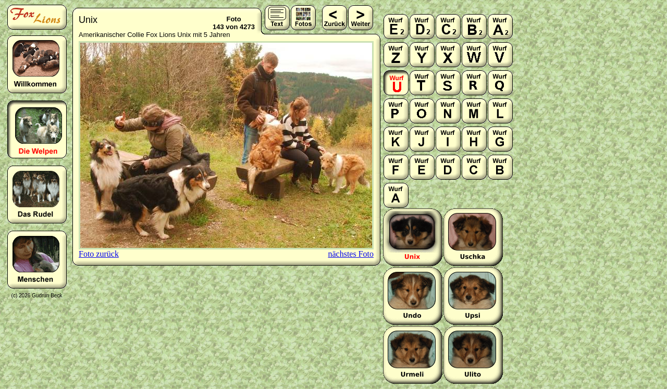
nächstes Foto (351, 253)
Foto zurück (99, 253)
